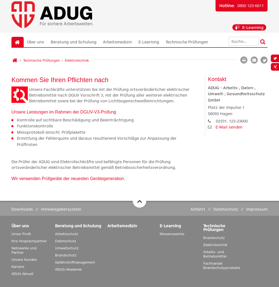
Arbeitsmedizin (117, 42)
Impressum (257, 209)
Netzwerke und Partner (24, 250)
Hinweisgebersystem (61, 209)
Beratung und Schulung (73, 42)
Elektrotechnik (77, 60)
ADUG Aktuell (22, 274)
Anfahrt (197, 209)
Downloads (22, 209)
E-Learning (249, 27)
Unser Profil (21, 234)
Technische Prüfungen (187, 42)
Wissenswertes (172, 234)
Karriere (17, 267)
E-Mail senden (229, 127)
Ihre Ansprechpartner (29, 241)
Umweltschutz (67, 248)
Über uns (35, 42)
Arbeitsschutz (66, 234)
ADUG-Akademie (68, 269)
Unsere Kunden (24, 260)
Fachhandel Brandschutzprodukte (221, 265)
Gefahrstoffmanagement (75, 262)
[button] (264, 60)
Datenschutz (225, 209)
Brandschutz (66, 255)
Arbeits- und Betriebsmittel (214, 254)
